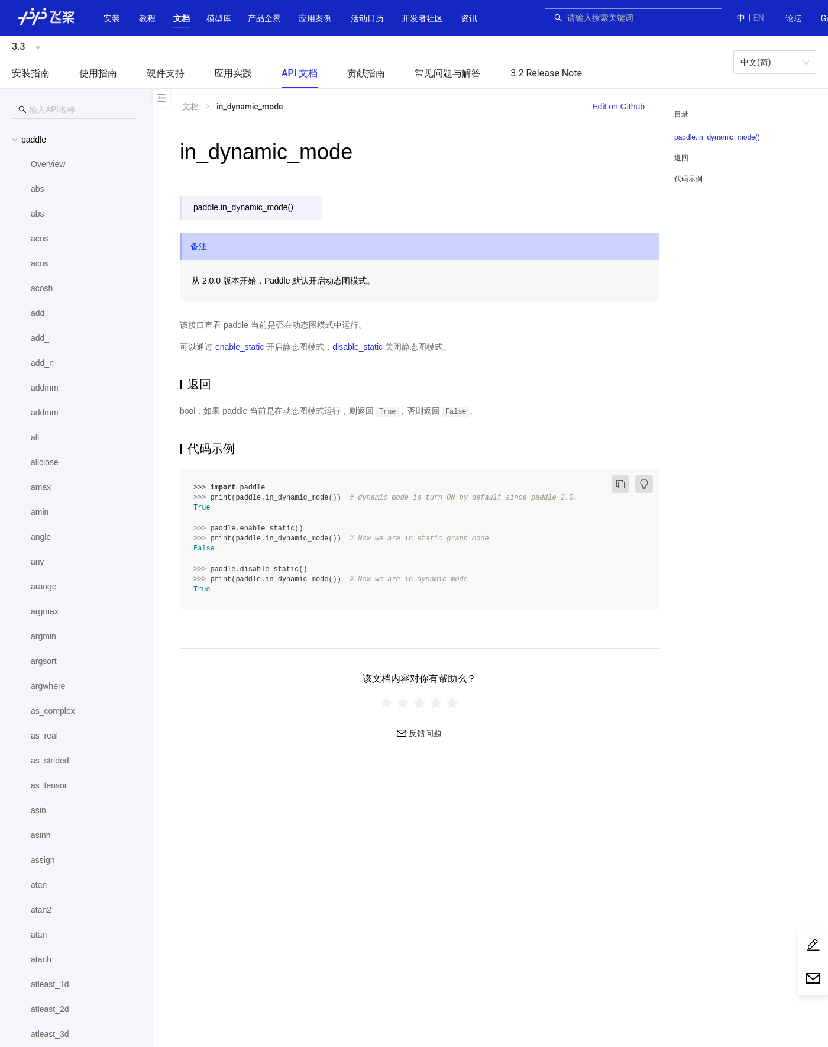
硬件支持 (166, 73)
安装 (112, 18)
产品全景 (264, 18)
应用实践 (233, 73)
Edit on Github (618, 106)
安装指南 (31, 73)
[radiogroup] (419, 703)
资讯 (469, 18)
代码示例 (688, 179)
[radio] (386, 703)
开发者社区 (422, 18)
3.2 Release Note (546, 73)
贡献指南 (366, 73)
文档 (181, 18)
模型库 (218, 18)
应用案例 (315, 18)
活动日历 (367, 18)
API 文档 (300, 73)
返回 (681, 158)
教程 (147, 18)
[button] (181, 18)
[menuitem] (793, 19)
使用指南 (98, 73)
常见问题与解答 (448, 73)
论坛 (793, 18)
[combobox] (641, 17)
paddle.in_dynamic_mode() (717, 137)
